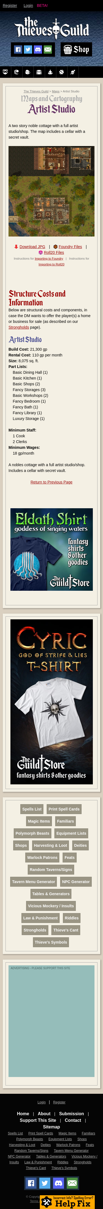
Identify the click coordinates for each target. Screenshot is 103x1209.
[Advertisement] (51, 1024)
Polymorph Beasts (32, 833)
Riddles (72, 918)
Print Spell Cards (64, 809)
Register (10, 5)
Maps (55, 91)
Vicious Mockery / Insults (51, 906)
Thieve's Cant (65, 930)
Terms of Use (39, 1201)
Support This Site (38, 1120)
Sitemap (51, 1127)
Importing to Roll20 (52, 264)
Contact (73, 1120)
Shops (21, 845)
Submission (71, 1113)
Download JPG (32, 246)
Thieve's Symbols (51, 942)
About (44, 1113)
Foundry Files (70, 246)
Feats (70, 857)
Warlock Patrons (42, 857)
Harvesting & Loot (50, 845)
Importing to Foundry (49, 258)
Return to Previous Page (51, 482)
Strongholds (19, 327)
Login (28, 5)
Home (23, 1113)
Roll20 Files (54, 252)
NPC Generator (76, 882)
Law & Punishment (40, 918)
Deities (80, 845)
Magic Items (39, 821)
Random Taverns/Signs (51, 869)
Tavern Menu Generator (33, 882)
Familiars (65, 821)
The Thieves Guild (36, 91)
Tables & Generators (51, 894)
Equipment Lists (71, 833)
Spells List (31, 809)
